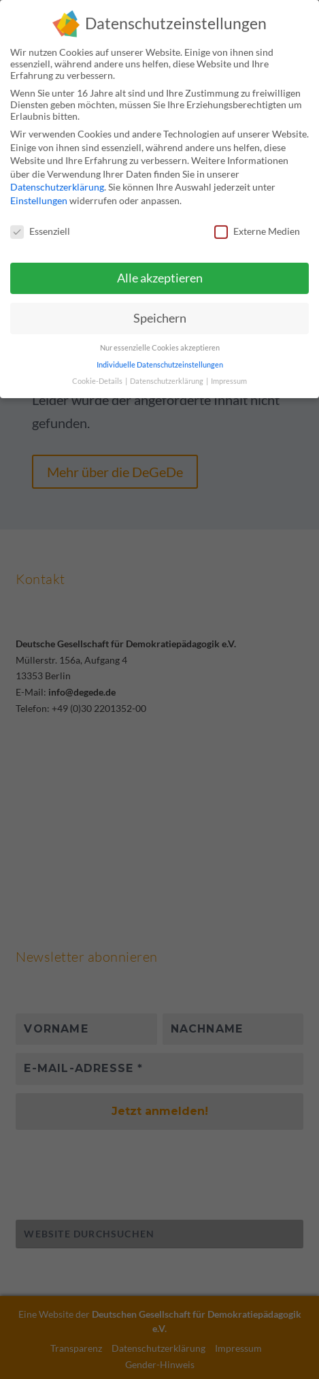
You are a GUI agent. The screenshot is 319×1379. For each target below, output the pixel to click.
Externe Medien (257, 223)
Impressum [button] (229, 373)
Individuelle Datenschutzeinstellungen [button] (160, 357)
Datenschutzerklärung (57, 178)
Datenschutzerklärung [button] (167, 373)
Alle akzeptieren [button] (160, 270)
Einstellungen (38, 192)
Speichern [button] (159, 310)
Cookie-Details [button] (98, 373)
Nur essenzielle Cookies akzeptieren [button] (160, 340)
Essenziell (40, 223)
